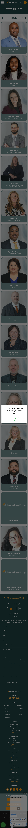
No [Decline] (11, 419)
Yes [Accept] (16, 419)
